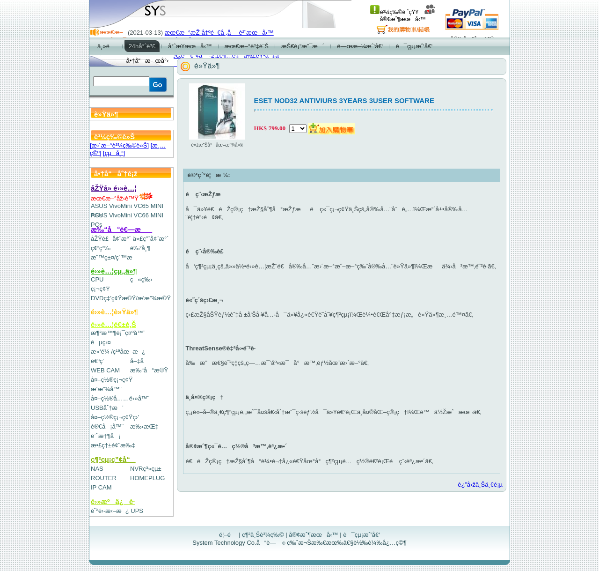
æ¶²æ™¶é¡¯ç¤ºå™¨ (118, 332)
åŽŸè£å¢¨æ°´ (111, 238)
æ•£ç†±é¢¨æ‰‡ (113, 445)
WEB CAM (105, 370)
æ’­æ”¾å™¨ (106, 389)
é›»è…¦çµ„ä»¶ (114, 271)
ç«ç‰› (141, 279)
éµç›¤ (101, 342)
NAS (97, 468)
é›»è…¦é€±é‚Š (113, 324)
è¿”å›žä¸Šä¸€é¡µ (480, 484)
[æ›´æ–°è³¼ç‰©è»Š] (119, 145)
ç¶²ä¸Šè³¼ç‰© (263, 534)
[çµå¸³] (114, 152)
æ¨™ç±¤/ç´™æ (116, 257)
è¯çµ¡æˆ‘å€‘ (361, 534)
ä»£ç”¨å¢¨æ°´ (151, 238)
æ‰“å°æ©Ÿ (149, 370)
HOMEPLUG (147, 478)
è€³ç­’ (97, 360)
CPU (97, 279)
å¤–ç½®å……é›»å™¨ (120, 398)
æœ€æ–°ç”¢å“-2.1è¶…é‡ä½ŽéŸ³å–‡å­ (224, 55)
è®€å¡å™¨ (107, 426)
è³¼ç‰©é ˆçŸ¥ (394, 12)
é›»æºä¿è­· (113, 501)
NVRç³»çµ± (145, 468)
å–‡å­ (139, 360)
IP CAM (101, 487)
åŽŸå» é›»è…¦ (114, 188)
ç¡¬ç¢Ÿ (100, 288)
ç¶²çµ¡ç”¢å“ (113, 459)
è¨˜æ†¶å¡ (105, 435)
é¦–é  (228, 534)
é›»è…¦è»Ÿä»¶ (114, 312)
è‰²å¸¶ (140, 248)
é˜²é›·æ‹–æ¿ (110, 510)
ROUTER (104, 478)
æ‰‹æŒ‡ (144, 426)
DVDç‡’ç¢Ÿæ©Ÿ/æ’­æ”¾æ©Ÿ (131, 298)
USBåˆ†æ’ (107, 407)
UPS (137, 510)
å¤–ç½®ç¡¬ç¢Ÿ (111, 379)
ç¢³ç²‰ (100, 248)
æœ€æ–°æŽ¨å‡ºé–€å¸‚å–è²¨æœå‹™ (219, 32)
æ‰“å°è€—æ (121, 229)
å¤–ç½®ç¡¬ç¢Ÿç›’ (115, 417)
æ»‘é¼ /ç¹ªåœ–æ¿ (118, 351)
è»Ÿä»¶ (207, 66)
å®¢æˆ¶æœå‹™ (408, 15)
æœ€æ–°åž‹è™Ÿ (122, 198)
